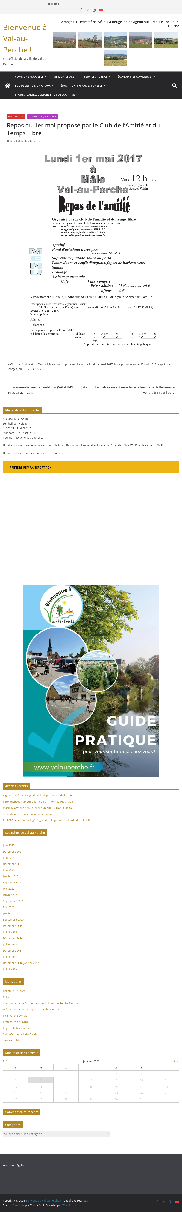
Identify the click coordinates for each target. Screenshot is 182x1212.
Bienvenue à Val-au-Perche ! (25, 38)
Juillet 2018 (10, 944)
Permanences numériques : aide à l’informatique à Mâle (38, 801)
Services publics (95, 76)
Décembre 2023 (13, 864)
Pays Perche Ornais (15, 1015)
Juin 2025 (9, 845)
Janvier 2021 (10, 913)
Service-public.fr (13, 1040)
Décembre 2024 (13, 851)
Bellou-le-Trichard (14, 991)
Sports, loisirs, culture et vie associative (45, 94)
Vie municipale (64, 76)
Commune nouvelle (29, 76)
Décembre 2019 (13, 926)
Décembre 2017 (13, 950)
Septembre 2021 (13, 901)
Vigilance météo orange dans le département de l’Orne (37, 795)
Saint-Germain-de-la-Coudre (21, 1034)
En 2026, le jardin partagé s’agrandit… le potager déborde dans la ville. (48, 820)
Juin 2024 (9, 858)
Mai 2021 (8, 907)
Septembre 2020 (13, 919)
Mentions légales (14, 1165)
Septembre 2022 (13, 882)
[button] (45, 76)
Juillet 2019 (10, 932)
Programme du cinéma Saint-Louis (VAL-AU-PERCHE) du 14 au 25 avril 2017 (45, 390)
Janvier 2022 (10, 895)
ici (63, 453)
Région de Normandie (17, 1028)
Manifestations (16, 116)
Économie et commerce (134, 76)
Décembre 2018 (13, 938)
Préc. (6, 1061)
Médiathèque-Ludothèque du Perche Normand (32, 1009)
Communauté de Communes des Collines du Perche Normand (42, 1003)
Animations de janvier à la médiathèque (28, 814)
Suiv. (176, 1061)
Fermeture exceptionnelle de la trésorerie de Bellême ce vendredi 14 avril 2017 (137, 390)
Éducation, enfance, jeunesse (82, 85)
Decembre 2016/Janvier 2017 (21, 963)
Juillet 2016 (10, 969)
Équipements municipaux (33, 85)
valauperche (34, 141)
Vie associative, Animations (42, 116)
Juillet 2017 (10, 956)
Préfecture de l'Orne (15, 1022)
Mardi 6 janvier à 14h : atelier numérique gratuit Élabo (37, 808)
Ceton (6, 997)
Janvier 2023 (10, 876)
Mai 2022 (8, 888)
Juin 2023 (9, 870)
